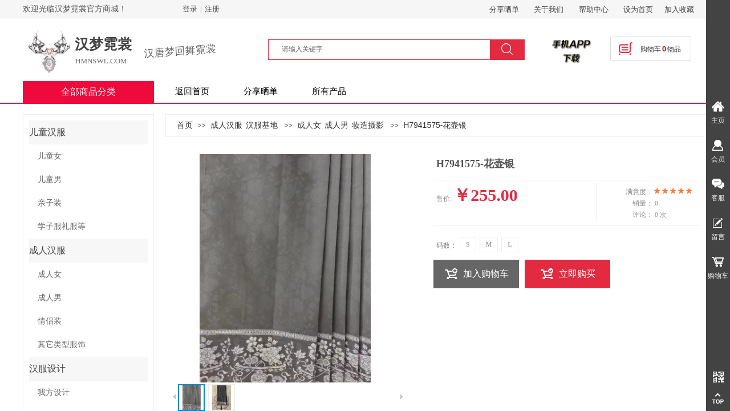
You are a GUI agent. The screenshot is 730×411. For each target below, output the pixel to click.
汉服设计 (47, 368)
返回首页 (192, 91)
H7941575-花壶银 (435, 125)
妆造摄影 (368, 125)
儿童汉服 (47, 132)
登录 (189, 9)
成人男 (336, 125)
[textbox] (386, 49)
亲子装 (50, 203)
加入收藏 (679, 9)
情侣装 (50, 321)
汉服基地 (262, 125)
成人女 (309, 125)
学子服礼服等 (62, 226)
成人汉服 (226, 125)
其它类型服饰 (62, 344)
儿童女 (50, 156)
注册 (212, 9)
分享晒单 (261, 91)
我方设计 (54, 392)
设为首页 (638, 9)
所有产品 (329, 91)
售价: (444, 199)
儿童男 (50, 179)
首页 (185, 125)
